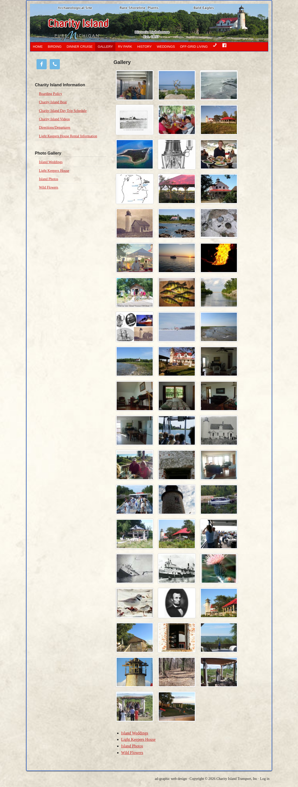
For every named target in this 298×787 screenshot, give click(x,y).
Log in (265, 779)
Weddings (166, 46)
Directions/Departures (55, 127)
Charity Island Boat (53, 102)
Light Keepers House (138, 739)
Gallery (105, 46)
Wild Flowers (132, 752)
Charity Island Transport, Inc (236, 779)
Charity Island (125, 23)
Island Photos (132, 746)
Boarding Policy (50, 94)
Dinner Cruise (80, 46)
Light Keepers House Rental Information (68, 136)
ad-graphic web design (171, 779)
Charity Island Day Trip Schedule (63, 111)
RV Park (125, 46)
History (144, 46)
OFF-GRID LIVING (194, 46)
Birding (55, 46)
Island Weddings (134, 733)
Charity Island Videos (54, 119)
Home (38, 46)
